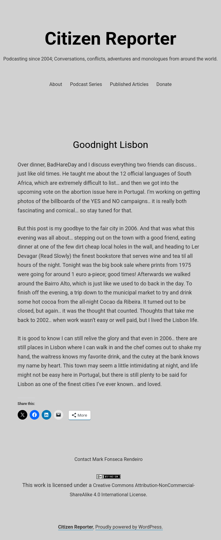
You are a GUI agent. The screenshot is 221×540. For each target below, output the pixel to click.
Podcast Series (86, 84)
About (55, 84)
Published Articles (129, 84)
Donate (164, 84)
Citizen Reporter (110, 38)
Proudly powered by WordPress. (129, 527)
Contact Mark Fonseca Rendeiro (108, 459)
